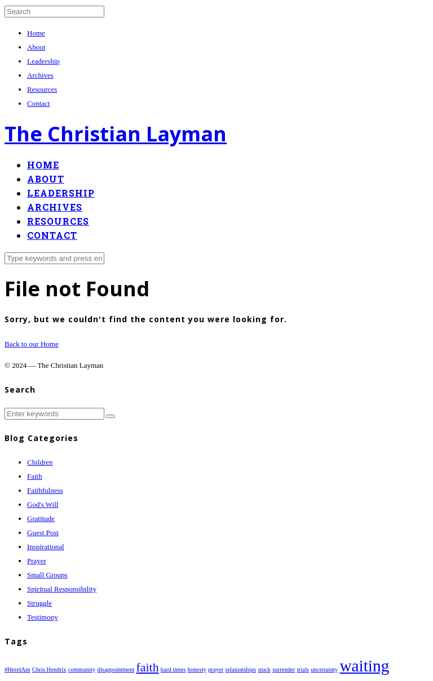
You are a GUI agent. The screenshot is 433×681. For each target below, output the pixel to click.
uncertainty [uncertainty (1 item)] (324, 669)
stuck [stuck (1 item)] (264, 669)
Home (36, 33)
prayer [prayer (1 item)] (215, 669)
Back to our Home (32, 344)
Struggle (39, 603)
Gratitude (41, 518)
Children (40, 462)
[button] (110, 416)
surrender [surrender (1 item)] (283, 669)
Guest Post (43, 532)
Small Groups (47, 575)
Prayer (36, 561)
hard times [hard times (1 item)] (173, 669)
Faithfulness (45, 490)
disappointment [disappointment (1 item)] (116, 669)
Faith (34, 476)
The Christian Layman (116, 134)
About (36, 47)
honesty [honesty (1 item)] (197, 669)
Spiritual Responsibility (61, 589)
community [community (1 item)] (82, 669)
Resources (42, 89)
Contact (38, 103)
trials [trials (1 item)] (303, 669)
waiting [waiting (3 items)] (364, 666)
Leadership (43, 61)
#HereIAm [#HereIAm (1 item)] (17, 669)
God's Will (42, 504)
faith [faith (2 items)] (147, 667)
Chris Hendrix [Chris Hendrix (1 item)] (49, 669)
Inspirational (45, 546)
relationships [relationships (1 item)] (241, 669)
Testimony (42, 617)
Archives (40, 75)
